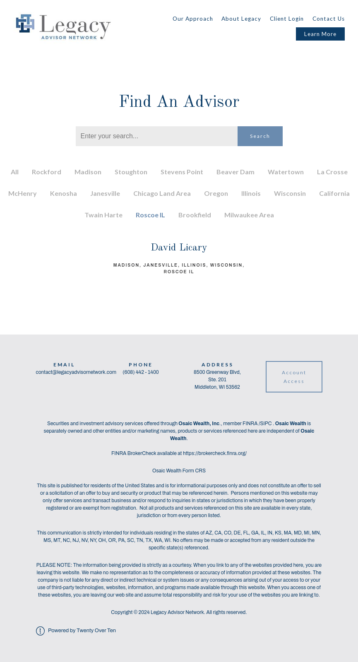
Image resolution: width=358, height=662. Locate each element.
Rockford (46, 172)
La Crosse (332, 172)
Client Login (287, 18)
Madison (87, 172)
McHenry (22, 193)
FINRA (251, 423)
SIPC (266, 423)
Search (260, 136)
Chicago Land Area (162, 193)
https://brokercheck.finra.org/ (215, 453)
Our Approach (193, 18)
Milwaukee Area (249, 215)
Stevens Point (182, 172)
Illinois (251, 193)
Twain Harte (103, 215)
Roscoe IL (150, 215)
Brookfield (194, 215)
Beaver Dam (235, 172)
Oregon (216, 193)
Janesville (105, 193)
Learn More (320, 34)
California (334, 193)
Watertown (286, 172)
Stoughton (131, 172)
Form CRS (194, 471)
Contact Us (328, 18)
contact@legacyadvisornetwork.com (76, 372)
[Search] (157, 136)
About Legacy (241, 18)
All (15, 172)
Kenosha (63, 193)
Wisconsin (290, 193)
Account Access (294, 376)
